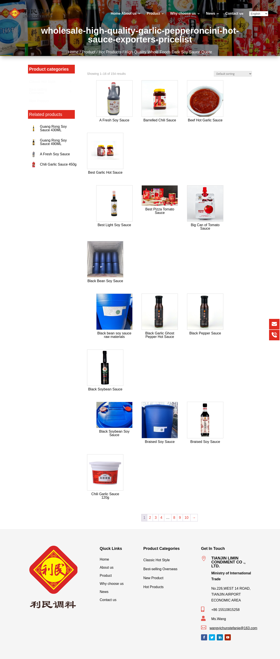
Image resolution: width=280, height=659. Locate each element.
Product (153, 13)
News (210, 13)
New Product (168, 577)
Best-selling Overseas (168, 568)
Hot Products (111, 52)
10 (187, 517)
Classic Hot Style (168, 559)
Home (115, 13)
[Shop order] (233, 74)
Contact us (234, 13)
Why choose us (183, 13)
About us (128, 13)
